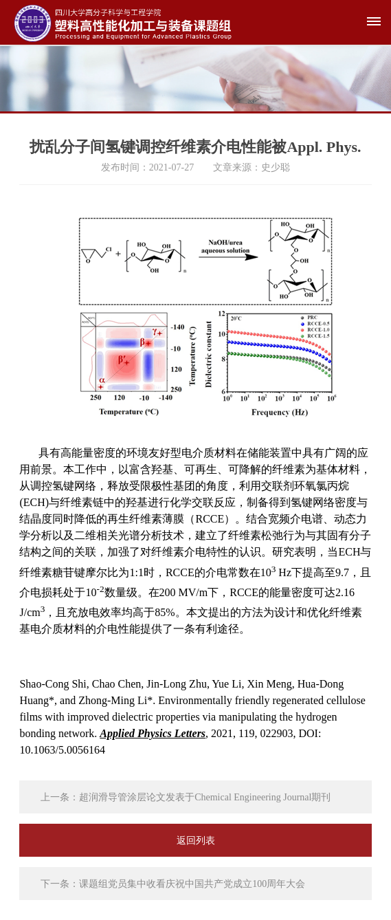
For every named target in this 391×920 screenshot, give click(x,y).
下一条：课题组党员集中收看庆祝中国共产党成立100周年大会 (173, 884)
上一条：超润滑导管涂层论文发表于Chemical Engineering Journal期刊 (186, 797)
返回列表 (196, 840)
